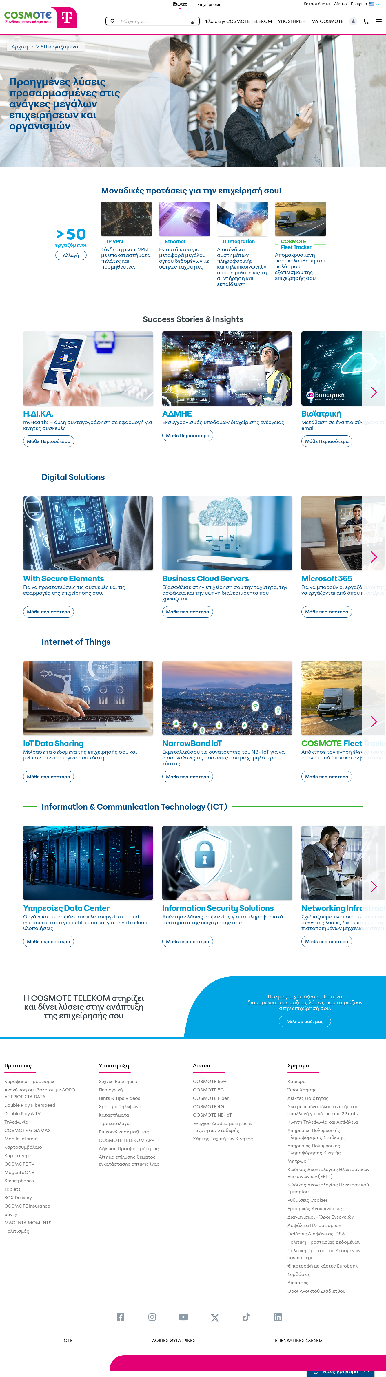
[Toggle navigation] (378, 21)
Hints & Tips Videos (119, 1098)
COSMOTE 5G (208, 1090)
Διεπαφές (298, 1282)
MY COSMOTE (327, 21)
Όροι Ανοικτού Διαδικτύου (316, 1291)
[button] (353, 21)
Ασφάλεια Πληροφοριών (314, 1225)
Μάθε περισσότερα (48, 612)
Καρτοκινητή (18, 1155)
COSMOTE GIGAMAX (27, 1130)
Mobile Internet (21, 1139)
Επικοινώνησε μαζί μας (124, 1132)
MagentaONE (19, 1172)
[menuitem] (120, 1317)
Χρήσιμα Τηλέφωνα (120, 1106)
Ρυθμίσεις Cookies (307, 1200)
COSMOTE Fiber (211, 1098)
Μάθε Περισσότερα (48, 441)
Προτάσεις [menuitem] (18, 1065)
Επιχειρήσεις (209, 4)
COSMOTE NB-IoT (212, 1115)
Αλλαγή (71, 255)
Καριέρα (296, 1081)
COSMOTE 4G (208, 1106)
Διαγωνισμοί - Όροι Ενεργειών (320, 1217)
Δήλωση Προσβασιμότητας (129, 1148)
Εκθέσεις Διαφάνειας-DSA (316, 1234)
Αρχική (20, 46)
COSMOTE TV (19, 1164)
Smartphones (19, 1181)
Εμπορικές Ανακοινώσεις (314, 1208)
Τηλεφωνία (16, 1122)
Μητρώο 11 (299, 1161)
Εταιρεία (359, 3)
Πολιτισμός (16, 1231)
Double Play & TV (22, 1113)
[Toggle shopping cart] (369, 20)
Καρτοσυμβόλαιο (23, 1147)
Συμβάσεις (299, 1274)
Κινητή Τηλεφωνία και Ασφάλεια (322, 1122)
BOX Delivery (18, 1197)
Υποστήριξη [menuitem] (114, 1065)
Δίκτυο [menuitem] (201, 1065)
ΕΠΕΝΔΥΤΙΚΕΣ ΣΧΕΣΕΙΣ (299, 1340)
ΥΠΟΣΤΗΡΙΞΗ (292, 21)
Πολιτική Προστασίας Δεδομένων (323, 1242)
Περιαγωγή (111, 1090)
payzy (10, 1214)
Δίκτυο (340, 3)
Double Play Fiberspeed (29, 1105)
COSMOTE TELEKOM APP (126, 1140)
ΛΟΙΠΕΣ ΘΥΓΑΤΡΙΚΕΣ (173, 1340)
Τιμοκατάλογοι (115, 1123)
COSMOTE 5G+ (210, 1081)
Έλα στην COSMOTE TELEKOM (238, 21)
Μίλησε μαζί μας (305, 1021)
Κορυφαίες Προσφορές (30, 1081)
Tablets (12, 1189)
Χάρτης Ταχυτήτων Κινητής (223, 1139)
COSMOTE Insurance (27, 1206)
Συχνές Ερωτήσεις (119, 1081)
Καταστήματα (317, 3)
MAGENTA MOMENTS (28, 1223)
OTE (68, 1340)
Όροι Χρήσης (302, 1090)
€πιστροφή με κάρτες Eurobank (322, 1266)
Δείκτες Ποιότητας (308, 1098)
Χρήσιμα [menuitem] (298, 1065)
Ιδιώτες (180, 3)
